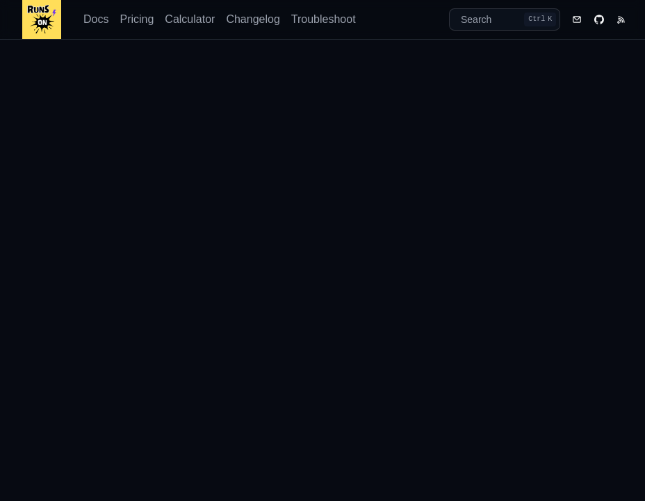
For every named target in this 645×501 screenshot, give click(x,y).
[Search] (504, 19)
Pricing (137, 19)
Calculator (190, 19)
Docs (95, 19)
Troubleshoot (323, 19)
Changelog (252, 19)
